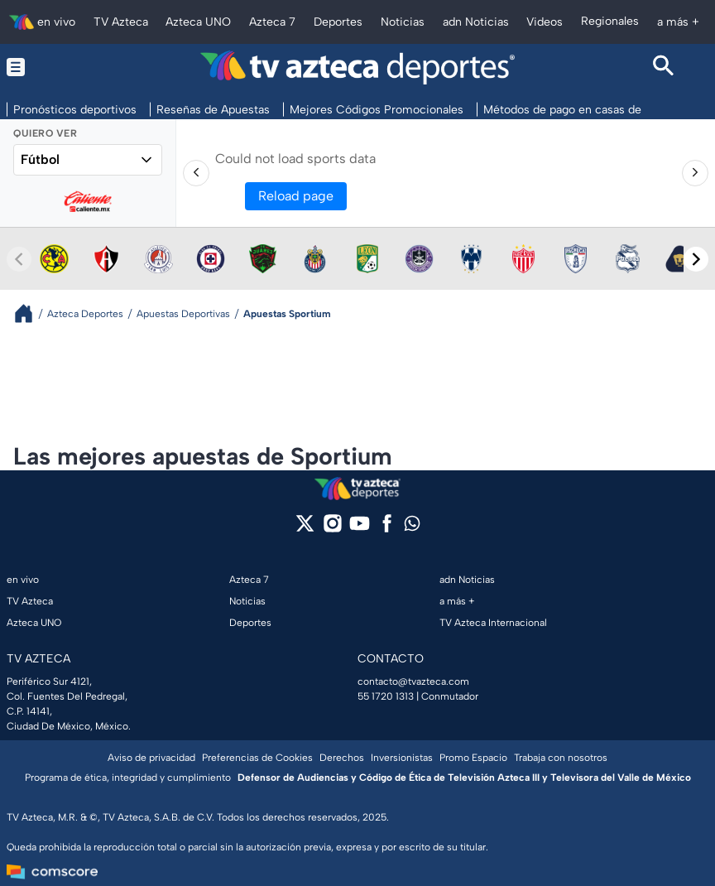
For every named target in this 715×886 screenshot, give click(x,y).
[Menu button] (52, 67)
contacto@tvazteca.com (413, 681)
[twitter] (305, 529)
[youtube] (359, 529)
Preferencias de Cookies (257, 757)
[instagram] (332, 529)
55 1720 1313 (386, 696)
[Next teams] (696, 259)
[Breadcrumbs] (30, 313)
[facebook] (387, 529)
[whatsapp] (412, 527)
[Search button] (663, 67)
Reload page (296, 196)
